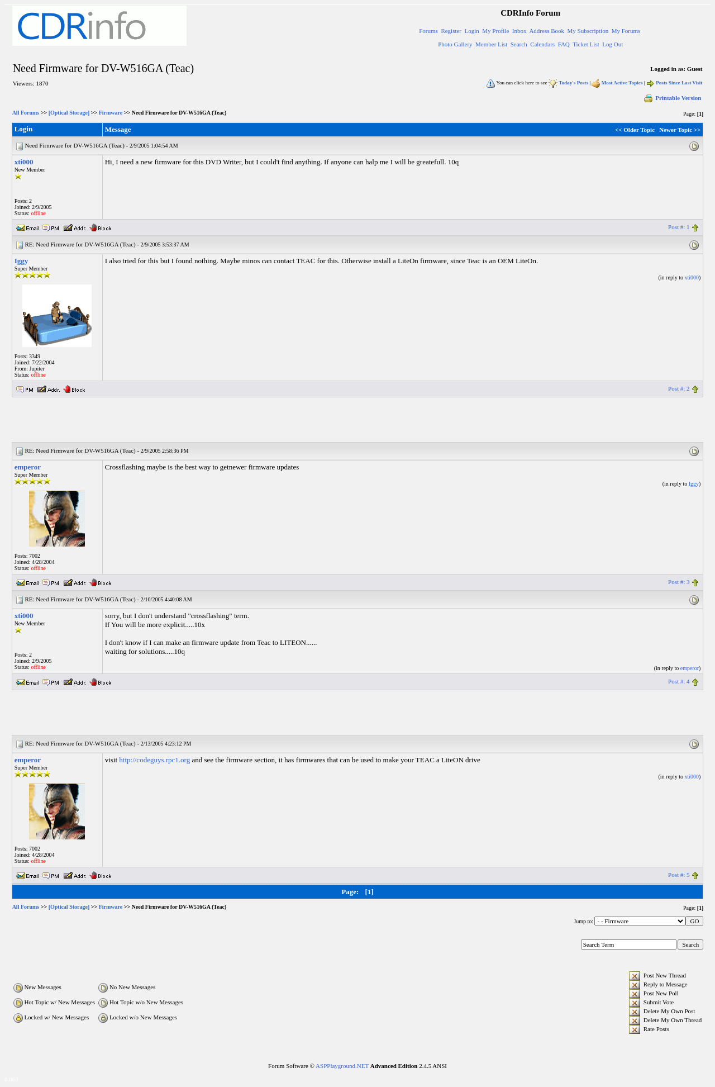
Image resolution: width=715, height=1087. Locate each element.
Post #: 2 (679, 388)
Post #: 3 (679, 581)
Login (472, 30)
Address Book (546, 30)
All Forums (26, 113)
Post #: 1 (679, 227)
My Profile (495, 30)
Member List (491, 44)
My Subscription (588, 30)
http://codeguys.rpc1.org (154, 760)
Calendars (542, 44)
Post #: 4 (679, 681)
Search (519, 44)
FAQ (564, 44)
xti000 (24, 162)
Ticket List (586, 44)
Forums (428, 30)
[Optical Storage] (69, 113)
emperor (28, 467)
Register (451, 30)
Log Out (612, 44)
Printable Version (672, 97)
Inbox (519, 30)
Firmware (111, 113)
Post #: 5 (679, 874)
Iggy (21, 261)
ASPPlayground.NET (342, 1065)
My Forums (626, 30)
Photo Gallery (455, 44)
